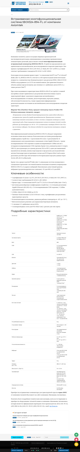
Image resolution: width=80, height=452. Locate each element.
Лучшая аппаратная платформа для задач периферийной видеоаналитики (30, 415)
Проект (14, 422)
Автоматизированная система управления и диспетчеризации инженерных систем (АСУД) (34, 420)
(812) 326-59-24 (35, 4)
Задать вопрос (17, 437)
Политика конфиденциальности (38, 443)
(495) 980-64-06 (45, 448)
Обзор (14, 427)
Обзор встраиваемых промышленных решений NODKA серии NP (28, 425)
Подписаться (64, 437)
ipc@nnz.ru (53, 406)
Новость (13, 32)
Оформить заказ (63, 450)
